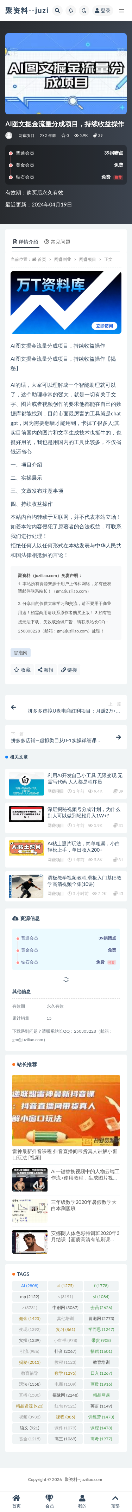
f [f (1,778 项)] (101, 1285)
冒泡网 (20, 652)
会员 (49, 1501)
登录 (103, 10)
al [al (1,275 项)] (65, 1285)
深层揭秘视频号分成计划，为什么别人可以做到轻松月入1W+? (84, 812)
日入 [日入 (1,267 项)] (101, 1373)
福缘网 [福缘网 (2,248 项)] (65, 1395)
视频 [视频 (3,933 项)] (29, 1417)
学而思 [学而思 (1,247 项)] (101, 1329)
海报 (46, 670)
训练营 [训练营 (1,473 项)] (101, 1417)
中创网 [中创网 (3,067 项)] (65, 1307)
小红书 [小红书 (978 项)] (65, 1340)
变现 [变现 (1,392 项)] (29, 1329)
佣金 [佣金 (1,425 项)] (29, 1318)
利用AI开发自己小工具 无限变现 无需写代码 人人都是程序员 (85, 778)
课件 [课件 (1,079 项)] (65, 1427)
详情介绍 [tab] (25, 242)
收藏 (22, 670)
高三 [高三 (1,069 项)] (65, 1438)
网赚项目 (26, 135)
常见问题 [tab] (57, 242)
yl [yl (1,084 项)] (101, 1296)
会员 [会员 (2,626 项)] (101, 1307)
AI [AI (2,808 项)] (29, 1285)
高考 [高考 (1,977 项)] (101, 1438)
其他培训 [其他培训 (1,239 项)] (65, 1320)
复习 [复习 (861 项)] (65, 1329)
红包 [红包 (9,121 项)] (65, 1406)
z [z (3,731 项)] (29, 1307)
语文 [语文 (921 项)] (29, 1427)
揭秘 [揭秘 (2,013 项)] (29, 1362)
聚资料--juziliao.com (83, 1479)
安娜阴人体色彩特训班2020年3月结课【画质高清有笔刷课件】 (85, 1239)
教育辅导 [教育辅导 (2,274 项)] (29, 1374)
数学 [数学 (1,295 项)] (65, 1373)
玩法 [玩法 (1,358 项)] (29, 1384)
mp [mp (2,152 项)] (29, 1296)
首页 (42, 259)
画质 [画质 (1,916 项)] (101, 1384)
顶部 (115, 1501)
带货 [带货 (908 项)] (101, 1340)
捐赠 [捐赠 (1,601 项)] (101, 1351)
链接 (69, 670)
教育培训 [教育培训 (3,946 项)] (101, 1363)
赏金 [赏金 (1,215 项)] (29, 1438)
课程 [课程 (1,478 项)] (101, 1427)
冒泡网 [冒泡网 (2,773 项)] (101, 1318)
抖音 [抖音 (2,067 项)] (65, 1351)
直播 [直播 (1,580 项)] (29, 1395)
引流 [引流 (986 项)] (29, 1351)
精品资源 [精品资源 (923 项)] (29, 1406)
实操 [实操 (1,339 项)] (29, 1340)
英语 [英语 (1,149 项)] (101, 1406)
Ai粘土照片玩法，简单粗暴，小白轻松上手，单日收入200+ (84, 846)
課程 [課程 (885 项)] (65, 1417)
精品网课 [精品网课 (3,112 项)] (101, 1396)
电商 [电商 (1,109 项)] (65, 1384)
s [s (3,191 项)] (65, 1296)
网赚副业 (62, 259)
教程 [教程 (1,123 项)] (65, 1362)
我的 (82, 1501)
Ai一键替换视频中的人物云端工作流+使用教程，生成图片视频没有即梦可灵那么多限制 (85, 1177)
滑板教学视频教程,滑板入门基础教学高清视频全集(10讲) (84, 881)
